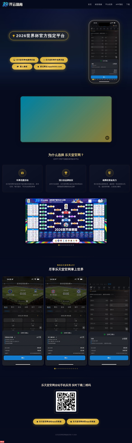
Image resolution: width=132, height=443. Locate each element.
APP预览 (119, 4)
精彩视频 (98, 4)
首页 (90, 4)
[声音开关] (107, 138)
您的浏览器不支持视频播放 (66, 119)
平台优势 (108, 4)
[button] (54, 368)
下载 (128, 4)
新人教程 (22, 66)
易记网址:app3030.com (49, 66)
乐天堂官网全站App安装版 (49, 421)
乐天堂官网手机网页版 (54, 60)
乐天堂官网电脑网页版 (24, 60)
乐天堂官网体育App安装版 (82, 421)
